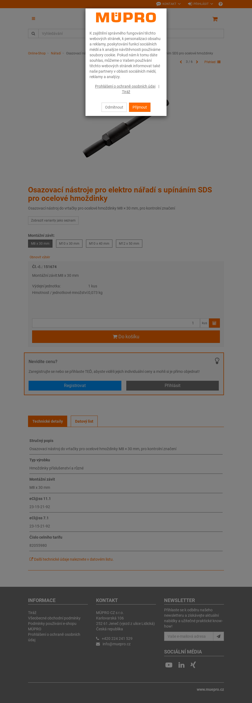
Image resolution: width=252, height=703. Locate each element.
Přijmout (140, 107)
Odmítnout (114, 107)
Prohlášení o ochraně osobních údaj (125, 86)
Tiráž (126, 92)
